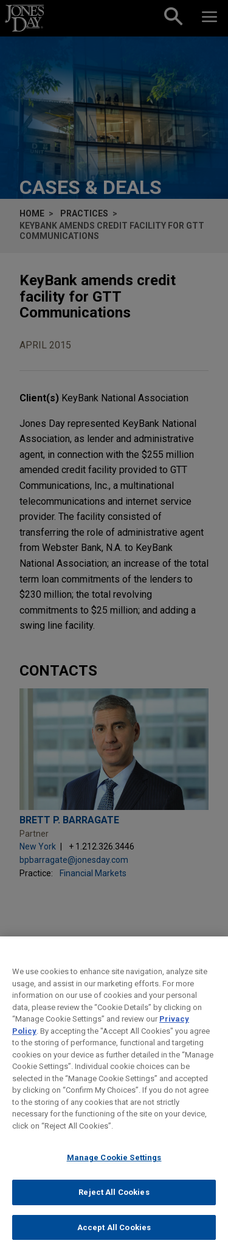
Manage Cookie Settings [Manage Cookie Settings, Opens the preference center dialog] (114, 1165)
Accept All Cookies (114, 1235)
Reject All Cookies (113, 1200)
